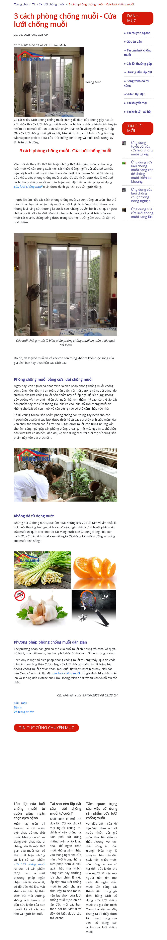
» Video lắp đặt (134, 94)
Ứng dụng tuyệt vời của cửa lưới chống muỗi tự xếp (142, 148)
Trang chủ (21, 4)
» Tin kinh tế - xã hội (137, 112)
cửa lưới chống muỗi (66, 673)
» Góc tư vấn (133, 41)
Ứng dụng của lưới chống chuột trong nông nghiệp (141, 195)
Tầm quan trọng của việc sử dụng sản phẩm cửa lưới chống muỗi (101, 810)
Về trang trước (24, 712)
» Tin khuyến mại (135, 103)
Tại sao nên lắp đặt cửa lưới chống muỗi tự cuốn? (65, 808)
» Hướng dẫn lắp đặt (138, 72)
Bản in (18, 707)
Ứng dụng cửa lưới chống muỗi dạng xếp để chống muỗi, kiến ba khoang (142, 172)
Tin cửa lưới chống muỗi (48, 4)
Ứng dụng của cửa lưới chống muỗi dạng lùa (142, 213)
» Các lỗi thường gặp (138, 63)
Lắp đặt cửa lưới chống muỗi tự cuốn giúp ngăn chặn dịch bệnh (29, 810)
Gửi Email (20, 703)
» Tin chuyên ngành (137, 33)
